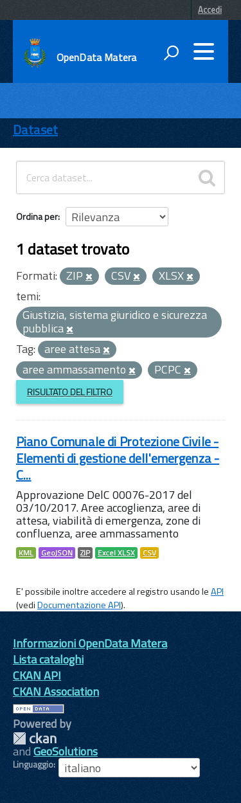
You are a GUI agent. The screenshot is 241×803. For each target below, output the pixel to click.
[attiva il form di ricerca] (171, 52)
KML (26, 553)
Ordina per (37, 216)
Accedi (210, 9)
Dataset (35, 130)
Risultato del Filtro (69, 392)
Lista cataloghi (48, 659)
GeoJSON (57, 553)
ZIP (85, 553)
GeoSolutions (65, 751)
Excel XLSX (116, 553)
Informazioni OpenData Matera (90, 643)
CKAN (35, 738)
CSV (149, 553)
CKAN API (37, 675)
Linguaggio (33, 764)
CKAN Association (56, 691)
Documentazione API (79, 605)
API (217, 591)
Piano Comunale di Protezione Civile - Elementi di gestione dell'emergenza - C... (117, 458)
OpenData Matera (96, 57)
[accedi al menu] (203, 51)
